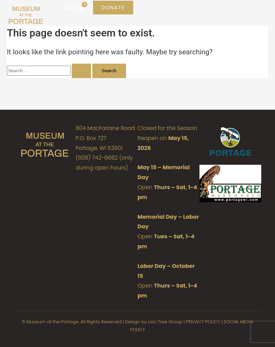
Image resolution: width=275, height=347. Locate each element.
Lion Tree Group (165, 321)
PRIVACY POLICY (203, 321)
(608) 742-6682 (97, 158)
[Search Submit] (81, 71)
